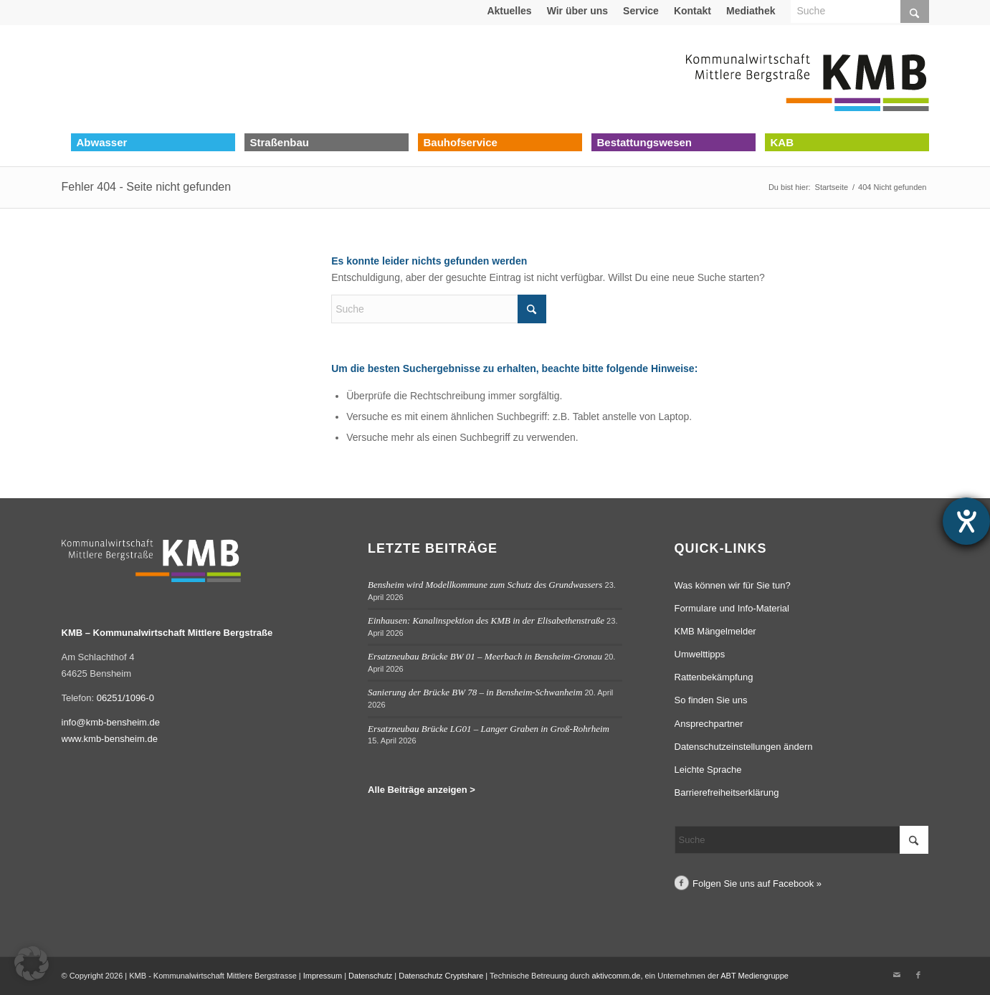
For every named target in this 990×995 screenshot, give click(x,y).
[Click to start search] (532, 309)
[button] (31, 963)
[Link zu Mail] (897, 975)
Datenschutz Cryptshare (442, 975)
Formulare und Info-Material (732, 608)
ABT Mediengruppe (754, 975)
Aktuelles (509, 10)
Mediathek (750, 10)
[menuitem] (509, 10)
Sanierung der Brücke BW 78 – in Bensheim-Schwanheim (475, 692)
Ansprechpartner (709, 723)
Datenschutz (370, 975)
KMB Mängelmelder (715, 631)
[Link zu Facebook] (918, 975)
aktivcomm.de (616, 975)
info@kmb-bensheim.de (111, 722)
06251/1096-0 (125, 697)
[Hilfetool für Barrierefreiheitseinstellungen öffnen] (966, 521)
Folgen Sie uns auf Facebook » (757, 883)
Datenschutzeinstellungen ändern (744, 746)
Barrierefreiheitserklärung (727, 792)
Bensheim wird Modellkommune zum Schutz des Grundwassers (485, 584)
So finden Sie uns (711, 700)
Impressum (322, 975)
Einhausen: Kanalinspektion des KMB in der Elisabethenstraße (486, 620)
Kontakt (692, 10)
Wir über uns (577, 10)
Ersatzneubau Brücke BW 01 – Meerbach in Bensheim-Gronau (485, 656)
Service (641, 10)
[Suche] (438, 309)
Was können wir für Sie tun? (733, 585)
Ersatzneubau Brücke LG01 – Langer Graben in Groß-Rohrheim (488, 728)
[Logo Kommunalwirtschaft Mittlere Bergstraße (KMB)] (807, 79)
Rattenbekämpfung (714, 677)
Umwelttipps (700, 654)
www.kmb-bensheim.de (110, 738)
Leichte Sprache (708, 769)
